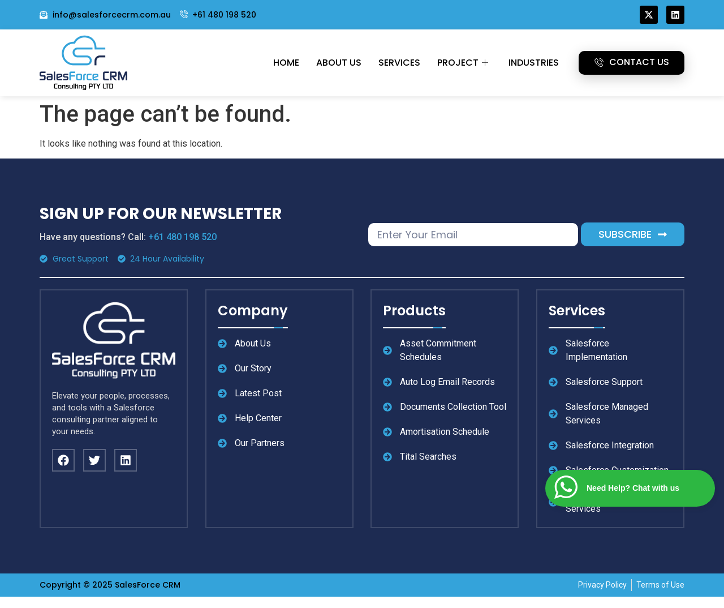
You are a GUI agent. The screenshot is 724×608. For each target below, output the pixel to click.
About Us (338, 62)
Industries (533, 62)
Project (462, 62)
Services (399, 62)
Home (286, 62)
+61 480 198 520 (182, 237)
